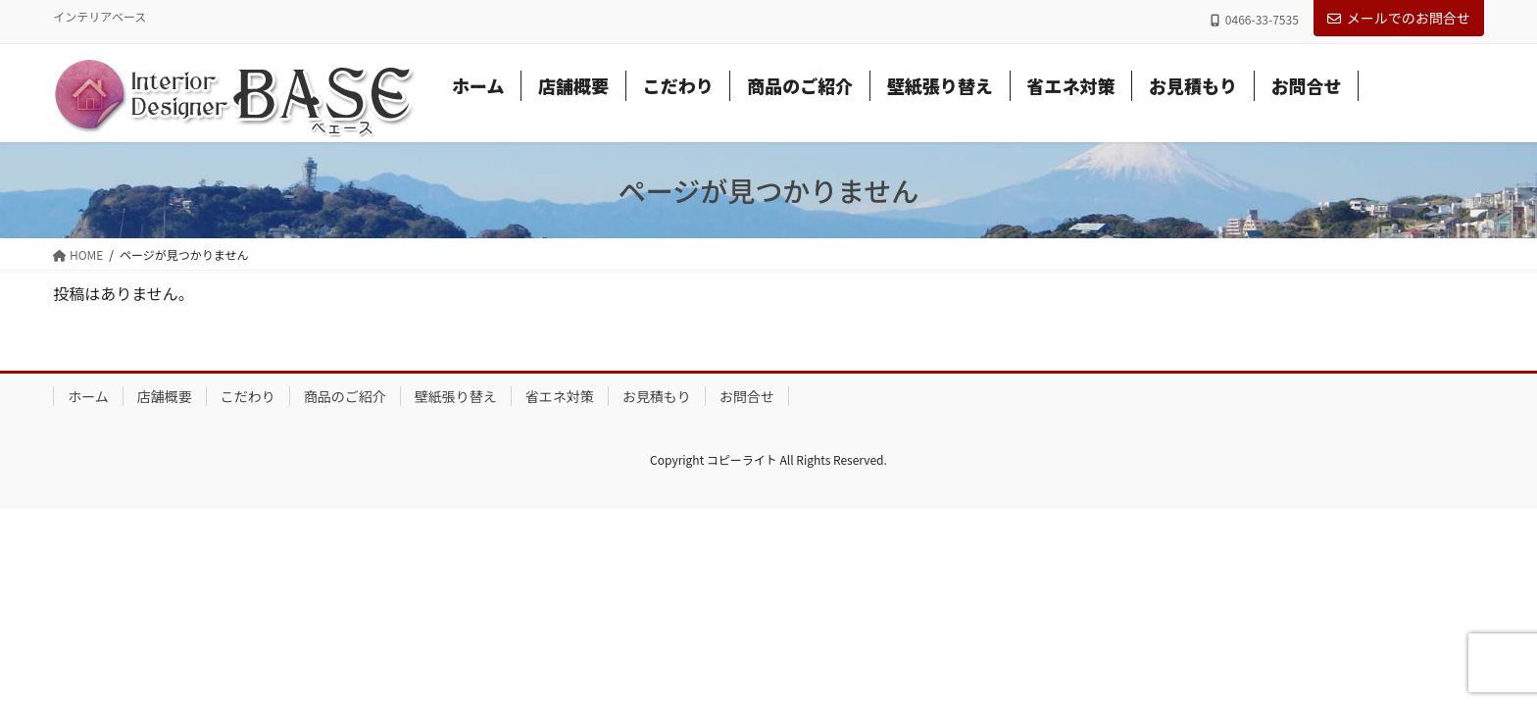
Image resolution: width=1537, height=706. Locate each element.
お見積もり (656, 396)
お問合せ (746, 396)
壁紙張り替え (456, 396)
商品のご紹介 (345, 396)
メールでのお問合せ (1398, 17)
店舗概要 (164, 396)
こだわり (248, 396)
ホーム (88, 396)
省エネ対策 (559, 396)
